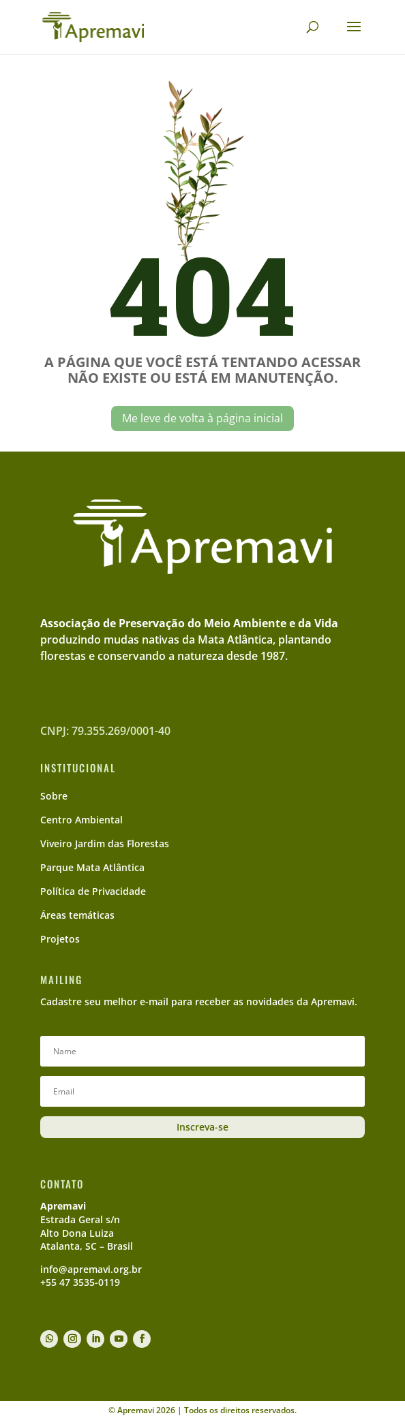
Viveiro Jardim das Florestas (104, 843)
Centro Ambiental (81, 819)
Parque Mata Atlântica (92, 867)
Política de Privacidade (93, 891)
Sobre (54, 795)
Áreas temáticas (77, 915)
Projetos (60, 938)
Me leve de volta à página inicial (202, 418)
